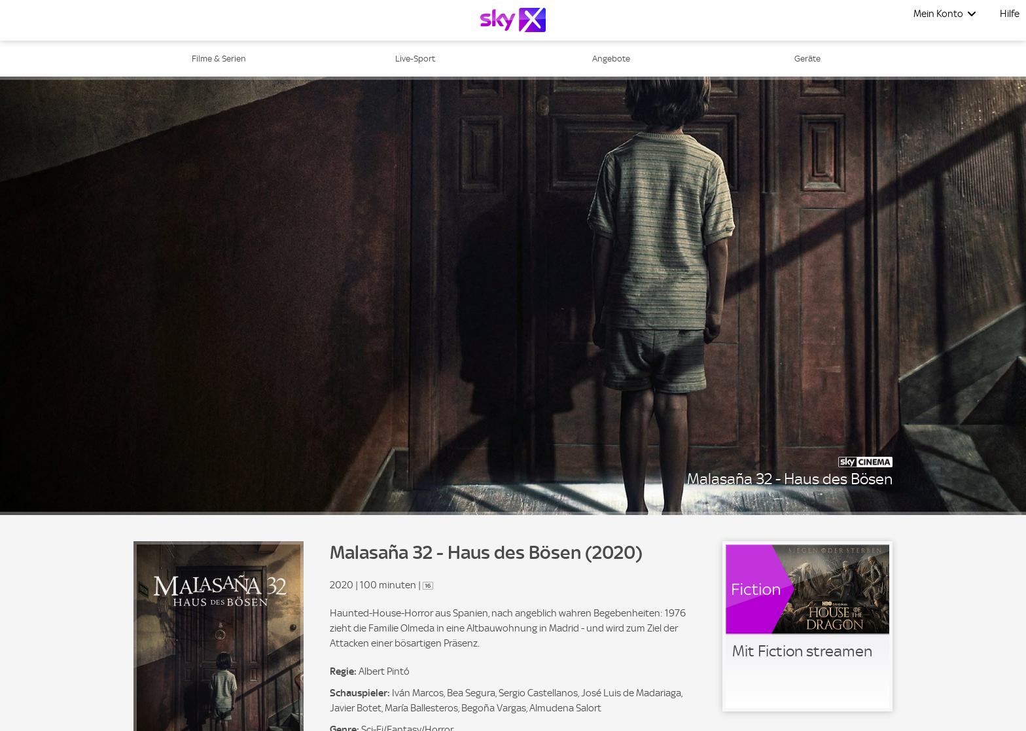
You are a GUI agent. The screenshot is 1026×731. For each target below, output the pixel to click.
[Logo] (513, 20)
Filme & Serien (219, 58)
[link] (807, 626)
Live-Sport (415, 58)
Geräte (807, 58)
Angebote (611, 58)
